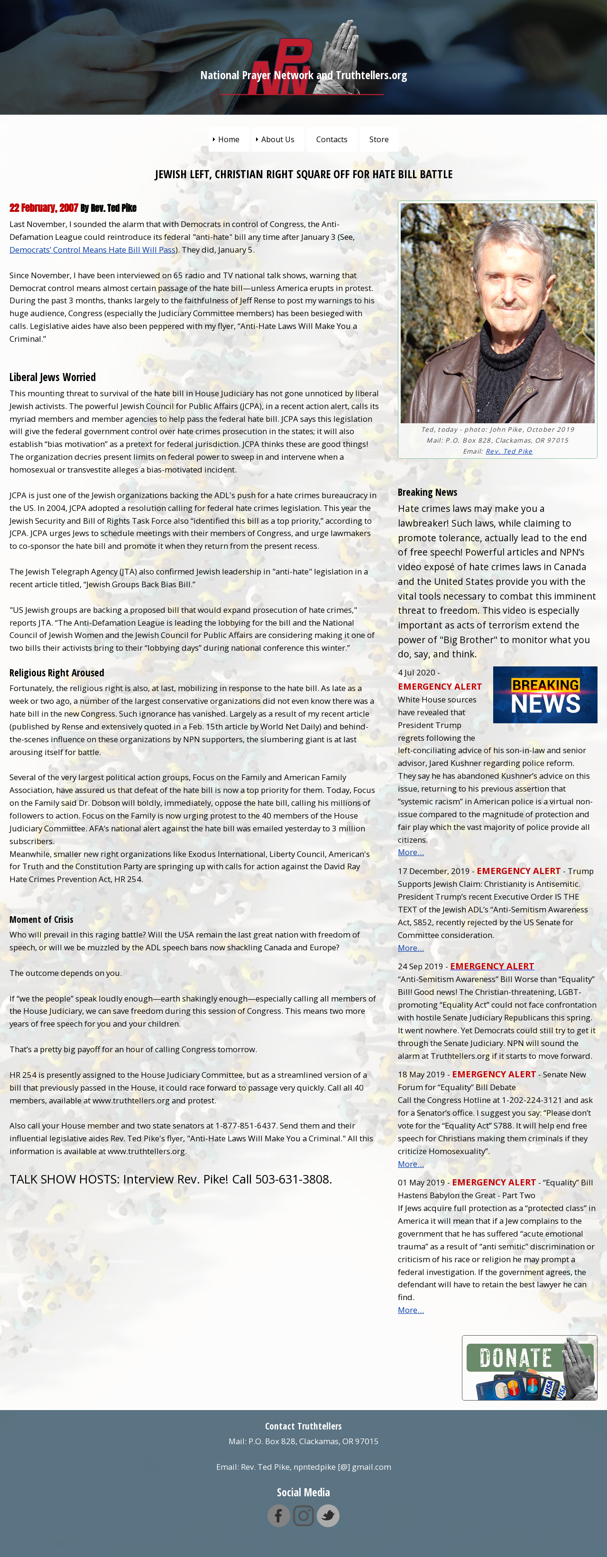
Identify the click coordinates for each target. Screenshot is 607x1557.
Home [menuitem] (228, 139)
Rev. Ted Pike (509, 451)
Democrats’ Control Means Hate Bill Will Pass (92, 249)
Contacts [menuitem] (332, 139)
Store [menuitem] (379, 139)
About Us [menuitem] (277, 139)
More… (411, 852)
